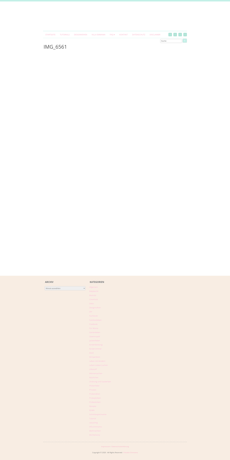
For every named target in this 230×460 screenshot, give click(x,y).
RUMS (92, 410)
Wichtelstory (94, 435)
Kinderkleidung (96, 344)
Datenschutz (138, 34)
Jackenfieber (94, 340)
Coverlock (93, 299)
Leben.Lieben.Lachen (98, 365)
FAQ (111, 34)
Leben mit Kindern (97, 361)
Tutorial (92, 418)
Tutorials (65, 34)
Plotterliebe (94, 385)
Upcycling (93, 422)
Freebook (93, 324)
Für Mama (93, 328)
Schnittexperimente (97, 414)
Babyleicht (93, 291)
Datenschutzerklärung (120, 446)
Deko (91, 303)
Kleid (91, 353)
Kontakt (123, 34)
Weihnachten (95, 431)
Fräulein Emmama (131, 452)
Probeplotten (95, 398)
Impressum (105, 446)
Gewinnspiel (94, 336)
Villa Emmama (98, 34)
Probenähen (94, 394)
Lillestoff (93, 369)
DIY (90, 311)
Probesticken (95, 402)
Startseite (50, 34)
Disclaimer (155, 34)
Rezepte (92, 406)
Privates (92, 390)
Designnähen (80, 34)
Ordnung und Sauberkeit (100, 381)
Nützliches (93, 377)
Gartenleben (94, 332)
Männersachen (95, 373)
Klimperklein (94, 357)
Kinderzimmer (95, 348)
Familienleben (95, 320)
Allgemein (93, 287)
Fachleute (93, 316)
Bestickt (92, 295)
